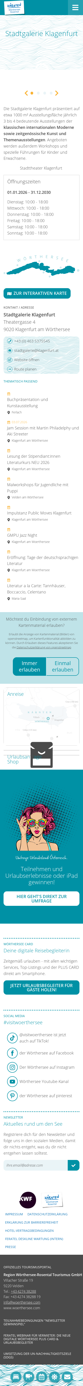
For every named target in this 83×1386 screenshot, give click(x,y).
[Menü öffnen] (75, 7)
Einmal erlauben (62, 666)
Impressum (14, 1214)
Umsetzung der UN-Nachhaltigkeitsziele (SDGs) (37, 1355)
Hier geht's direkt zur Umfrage (42, 898)
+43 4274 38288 (23, 1291)
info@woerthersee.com (22, 1302)
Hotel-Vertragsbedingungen (29, 1230)
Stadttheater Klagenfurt (41, 168)
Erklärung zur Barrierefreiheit (31, 1222)
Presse (10, 1247)
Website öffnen (23, 360)
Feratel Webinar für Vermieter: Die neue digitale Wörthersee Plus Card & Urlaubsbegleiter (37, 1339)
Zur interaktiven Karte (37, 293)
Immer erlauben (29, 666)
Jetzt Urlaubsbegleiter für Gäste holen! (41, 987)
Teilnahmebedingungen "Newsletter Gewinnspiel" (34, 1322)
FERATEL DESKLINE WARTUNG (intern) (34, 1239)
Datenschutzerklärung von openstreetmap (44, 647)
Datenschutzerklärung (47, 1214)
